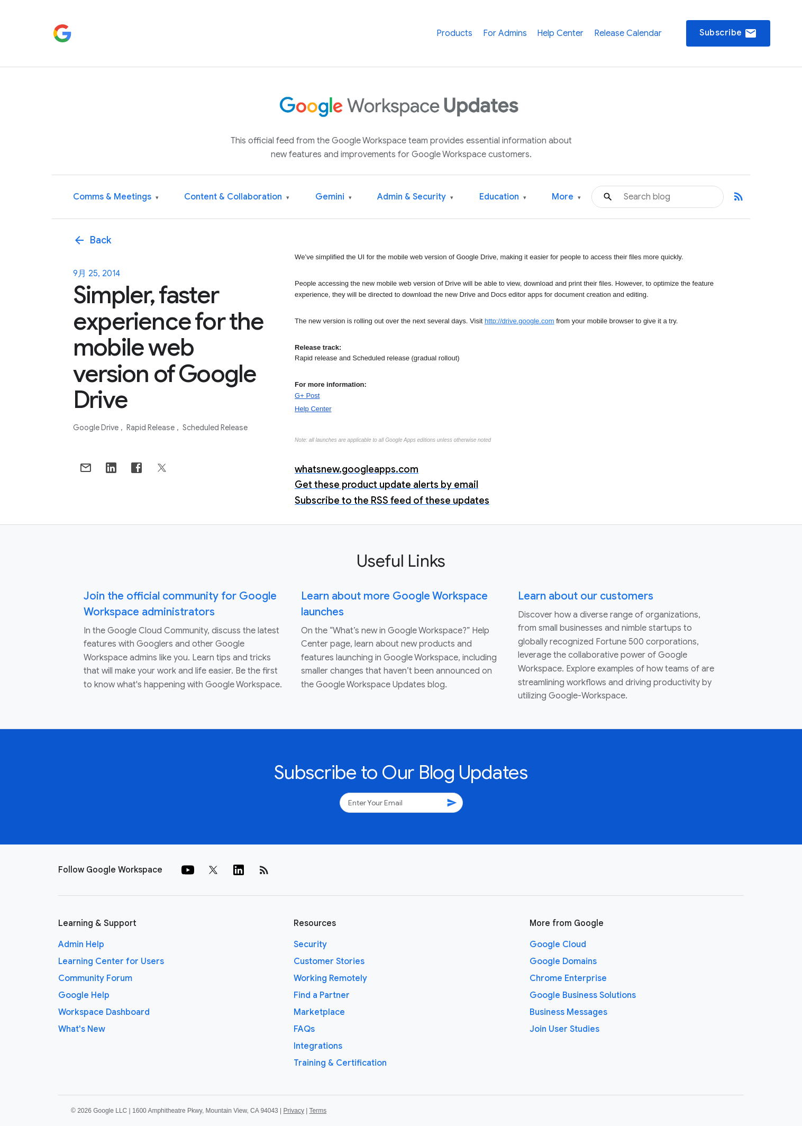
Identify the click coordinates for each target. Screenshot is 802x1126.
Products (454, 33)
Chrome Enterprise (568, 978)
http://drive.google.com (519, 321)
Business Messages (568, 1012)
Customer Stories (329, 961)
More (566, 197)
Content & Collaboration (236, 197)
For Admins (505, 33)
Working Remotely (330, 978)
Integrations (318, 1046)
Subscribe (728, 33)
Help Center (560, 33)
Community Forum (95, 978)
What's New (81, 1029)
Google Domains (563, 961)
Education (502, 197)
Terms (317, 1110)
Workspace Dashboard (104, 1012)
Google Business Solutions (583, 995)
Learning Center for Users (111, 961)
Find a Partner (322, 995)
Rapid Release (151, 427)
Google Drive (96, 427)
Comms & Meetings (116, 197)
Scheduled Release (215, 427)
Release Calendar (628, 33)
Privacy (294, 1110)
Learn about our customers (585, 596)
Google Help (84, 995)
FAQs (304, 1029)
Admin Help (81, 944)
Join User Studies (564, 1029)
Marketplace (319, 1012)
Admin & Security (415, 197)
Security (310, 944)
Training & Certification (340, 1063)
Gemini (333, 197)
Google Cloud (558, 944)
